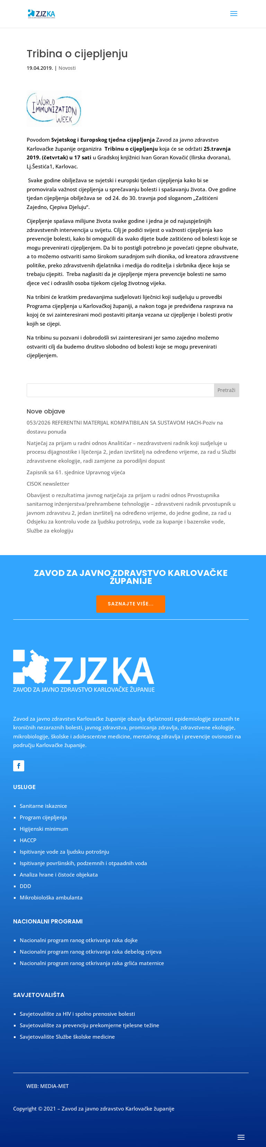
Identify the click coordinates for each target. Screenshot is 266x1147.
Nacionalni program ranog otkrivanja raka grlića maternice (92, 963)
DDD (25, 885)
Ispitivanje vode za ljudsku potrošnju (64, 851)
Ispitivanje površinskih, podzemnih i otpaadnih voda (83, 863)
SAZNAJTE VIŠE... (131, 603)
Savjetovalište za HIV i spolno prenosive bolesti (77, 1013)
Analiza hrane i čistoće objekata (59, 874)
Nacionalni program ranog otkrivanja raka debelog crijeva (91, 951)
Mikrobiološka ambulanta (51, 897)
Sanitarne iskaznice (43, 805)
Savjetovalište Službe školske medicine (67, 1036)
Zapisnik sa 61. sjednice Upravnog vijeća (76, 472)
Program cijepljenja (43, 817)
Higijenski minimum (44, 828)
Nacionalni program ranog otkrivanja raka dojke (79, 940)
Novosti (67, 68)
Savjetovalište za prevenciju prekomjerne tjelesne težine (89, 1025)
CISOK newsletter (48, 483)
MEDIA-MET (54, 1085)
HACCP (28, 840)
